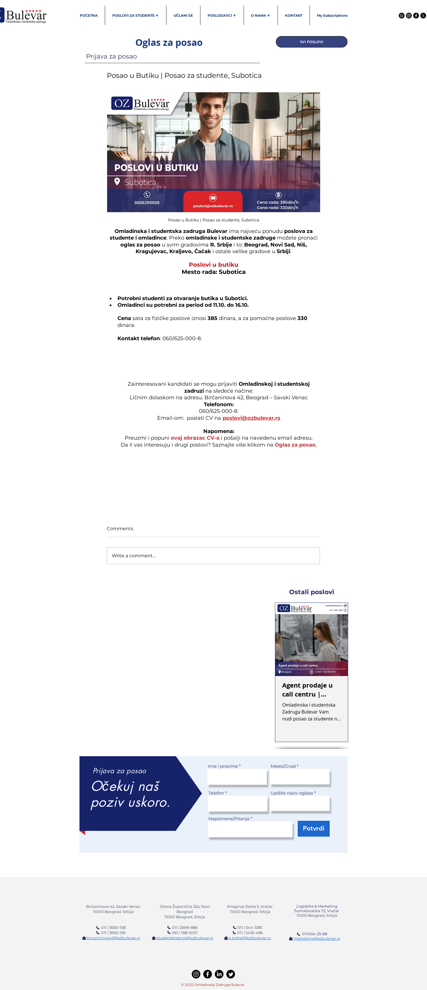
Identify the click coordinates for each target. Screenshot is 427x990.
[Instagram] (409, 15)
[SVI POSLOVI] (312, 42)
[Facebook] (416, 15)
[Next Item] (339, 639)
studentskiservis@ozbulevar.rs (184, 938)
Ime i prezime (223, 766)
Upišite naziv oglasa (292, 793)
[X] (423, 15)
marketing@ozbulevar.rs (316, 938)
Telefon (216, 793)
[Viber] (402, 15)
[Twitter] (230, 974)
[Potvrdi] (314, 829)
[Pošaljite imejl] (84, 938)
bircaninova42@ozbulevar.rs (113, 938)
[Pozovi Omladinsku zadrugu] (235, 927)
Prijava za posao (111, 56)
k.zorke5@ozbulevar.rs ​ (250, 938)
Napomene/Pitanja (228, 818)
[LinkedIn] (219, 974)
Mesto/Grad (283, 766)
